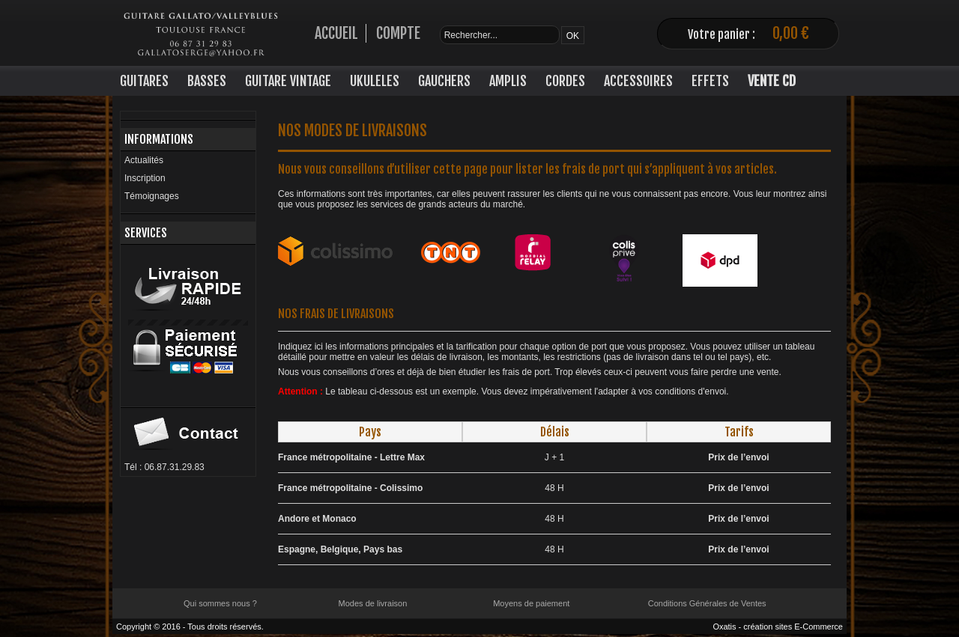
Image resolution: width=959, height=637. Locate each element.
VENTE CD (772, 81)
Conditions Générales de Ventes (707, 603)
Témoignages (151, 196)
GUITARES (144, 81)
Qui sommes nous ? (220, 603)
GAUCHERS (444, 81)
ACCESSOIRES (638, 81)
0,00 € (790, 33)
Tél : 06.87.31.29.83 (164, 467)
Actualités (143, 160)
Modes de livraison (373, 603)
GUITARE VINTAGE (288, 81)
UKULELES (374, 81)
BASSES (206, 81)
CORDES (565, 81)
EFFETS (710, 81)
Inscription (145, 178)
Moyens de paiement (531, 603)
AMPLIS (508, 81)
